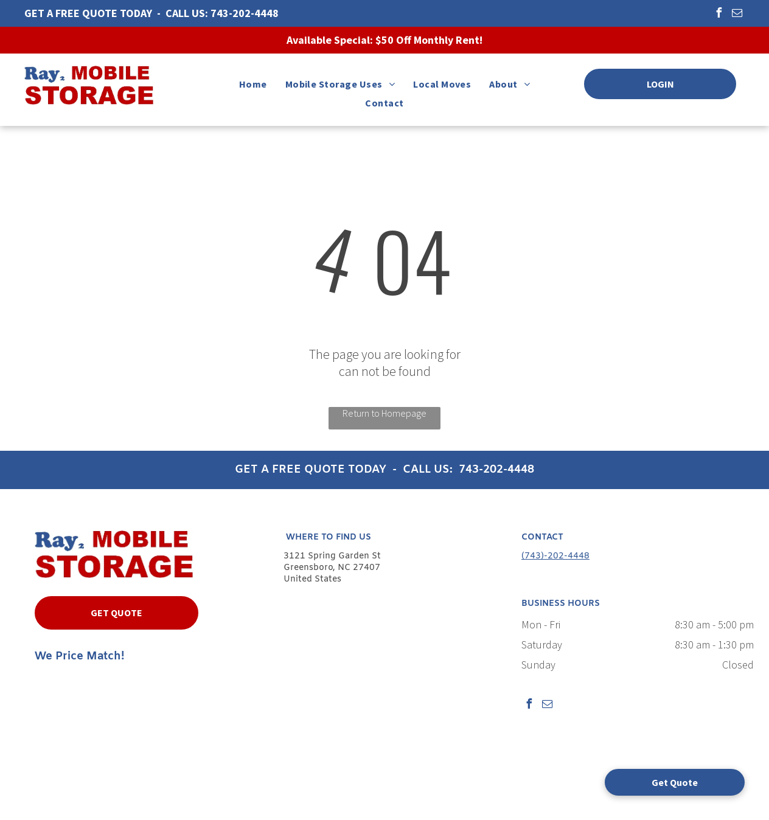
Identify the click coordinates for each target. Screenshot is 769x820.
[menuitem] (253, 84)
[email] (737, 14)
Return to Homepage (384, 413)
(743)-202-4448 (555, 556)
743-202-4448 (245, 13)
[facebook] (718, 14)
